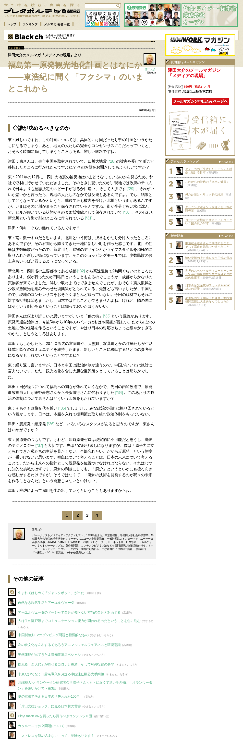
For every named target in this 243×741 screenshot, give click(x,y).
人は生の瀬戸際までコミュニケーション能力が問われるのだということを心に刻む (79, 621)
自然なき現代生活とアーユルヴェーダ (46, 603)
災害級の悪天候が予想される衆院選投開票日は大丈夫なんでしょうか (208, 299)
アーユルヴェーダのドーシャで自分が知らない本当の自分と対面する (69, 612)
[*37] (39, 445)
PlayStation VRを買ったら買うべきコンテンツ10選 (55, 716)
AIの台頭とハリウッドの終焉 (204, 194)
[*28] (111, 161)
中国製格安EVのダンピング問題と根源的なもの (53, 635)
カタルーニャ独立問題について (41, 726)
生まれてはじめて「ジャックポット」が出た (51, 593)
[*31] (88, 218)
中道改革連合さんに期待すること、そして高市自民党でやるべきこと (208, 245)
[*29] (130, 189)
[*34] (119, 392)
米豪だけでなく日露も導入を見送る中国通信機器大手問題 (61, 674)
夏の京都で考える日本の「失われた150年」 (50, 696)
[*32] (81, 271)
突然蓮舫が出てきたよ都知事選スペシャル (49, 654)
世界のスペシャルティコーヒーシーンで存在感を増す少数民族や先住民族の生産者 (208, 274)
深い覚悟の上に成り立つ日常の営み (208, 258)
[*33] (106, 316)
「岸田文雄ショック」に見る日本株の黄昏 (49, 706)
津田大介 (150, 69)
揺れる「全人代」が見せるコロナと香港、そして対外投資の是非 (66, 664)
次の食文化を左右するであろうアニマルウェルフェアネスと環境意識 (69, 645)
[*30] (127, 212)
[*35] (62, 408)
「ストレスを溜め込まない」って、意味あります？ (56, 736)
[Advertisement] (200, 343)
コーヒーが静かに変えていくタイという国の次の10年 (208, 221)
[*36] (50, 424)
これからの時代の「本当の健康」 (207, 181)
